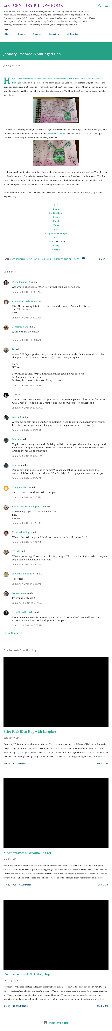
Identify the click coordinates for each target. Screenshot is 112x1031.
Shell (56, 229)
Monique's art (20, 326)
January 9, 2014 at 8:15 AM (26, 385)
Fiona (56, 225)
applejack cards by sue (24, 300)
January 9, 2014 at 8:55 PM (26, 583)
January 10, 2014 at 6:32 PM (27, 625)
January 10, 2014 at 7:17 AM (27, 602)
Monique (56, 249)
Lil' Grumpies (45, 259)
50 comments (20, 763)
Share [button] (102, 259)
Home (6, 34)
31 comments (20, 1006)
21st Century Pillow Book (33, 6)
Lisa (56, 237)
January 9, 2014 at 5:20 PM (26, 522)
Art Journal (18, 259)
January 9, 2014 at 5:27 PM (26, 542)
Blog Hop (31, 259)
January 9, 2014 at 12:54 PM (27, 478)
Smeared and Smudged (66, 259)
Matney (16, 439)
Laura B (16, 416)
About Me (35, 34)
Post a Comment (13, 632)
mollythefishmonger (23, 573)
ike (13, 349)
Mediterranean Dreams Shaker (27, 853)
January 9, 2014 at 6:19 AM (26, 317)
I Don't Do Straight (23, 612)
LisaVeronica (19, 592)
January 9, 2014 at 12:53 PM (27, 455)
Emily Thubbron (21, 487)
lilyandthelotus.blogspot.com (28, 506)
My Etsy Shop (71, 34)
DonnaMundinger (22, 532)
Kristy (56, 245)
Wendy (16, 551)
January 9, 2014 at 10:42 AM (27, 407)
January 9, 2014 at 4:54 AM (26, 291)
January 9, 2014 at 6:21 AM (26, 339)
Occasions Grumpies (56, 133)
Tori (56, 204)
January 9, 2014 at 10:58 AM (27, 430)
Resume (19, 34)
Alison (50, 241)
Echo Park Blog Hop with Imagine (30, 731)
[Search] (100, 5)
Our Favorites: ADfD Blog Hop (27, 974)
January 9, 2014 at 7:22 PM (26, 564)
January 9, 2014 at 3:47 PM (26, 497)
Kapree (56, 217)
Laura (56, 209)
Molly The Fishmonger (56, 233)
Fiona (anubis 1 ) (21, 281)
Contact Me (52, 34)
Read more (102, 763)
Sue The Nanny (56, 213)
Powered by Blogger (56, 1022)
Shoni (56, 221)
